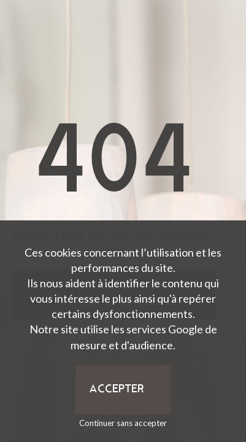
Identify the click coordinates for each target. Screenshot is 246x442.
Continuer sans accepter (123, 423)
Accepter (116, 389)
